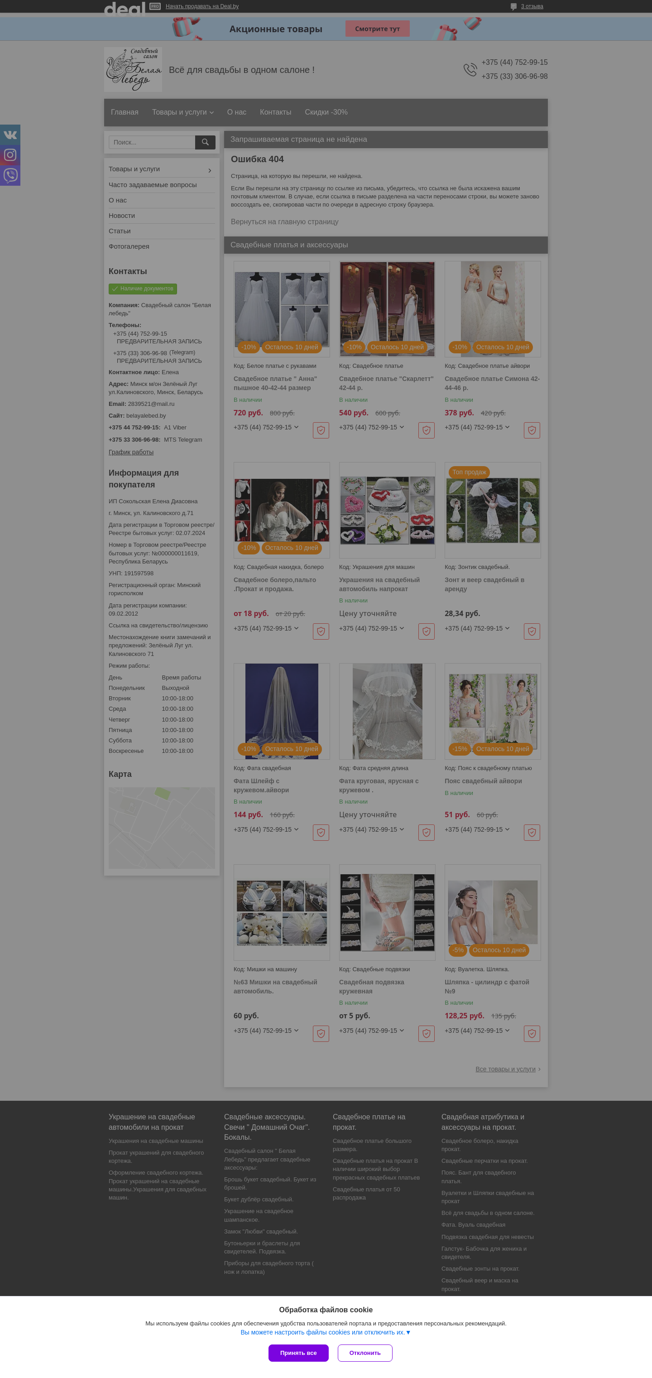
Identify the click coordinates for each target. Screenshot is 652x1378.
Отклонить (365, 1352)
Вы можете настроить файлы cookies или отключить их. (322, 1332)
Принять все (298, 1352)
